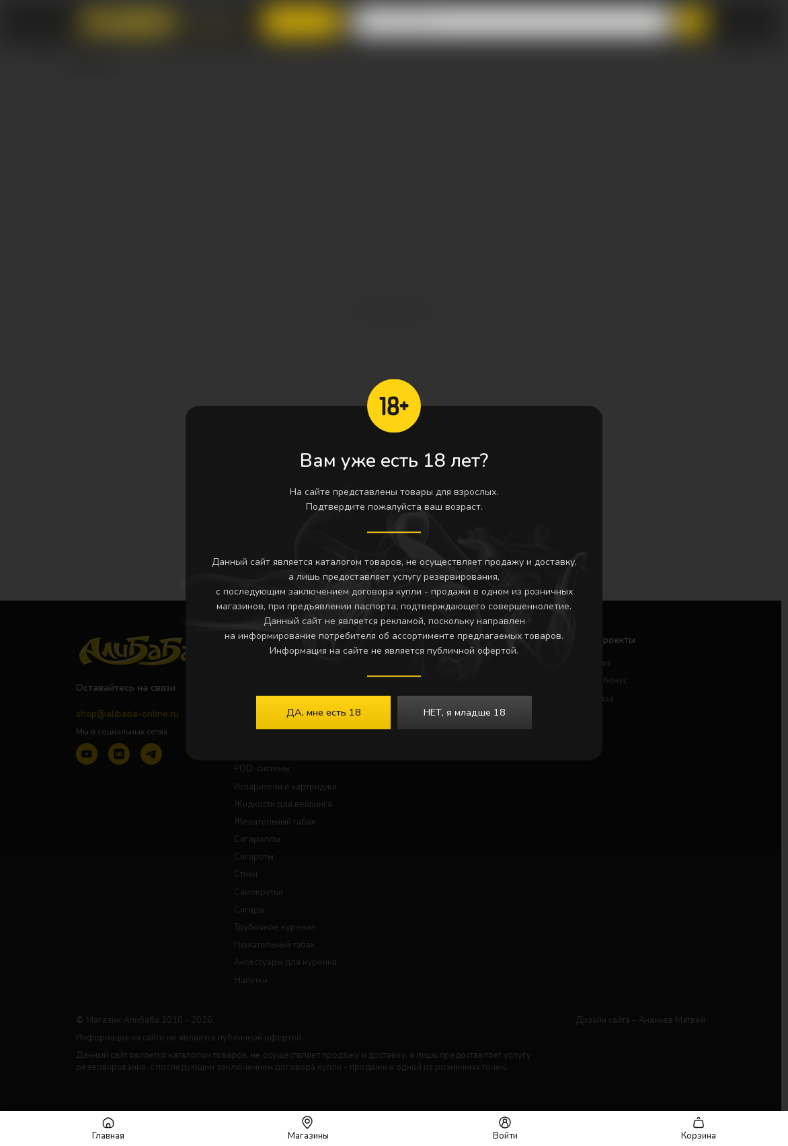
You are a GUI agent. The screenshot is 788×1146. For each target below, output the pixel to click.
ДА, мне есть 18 (323, 712)
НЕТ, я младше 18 (465, 712)
